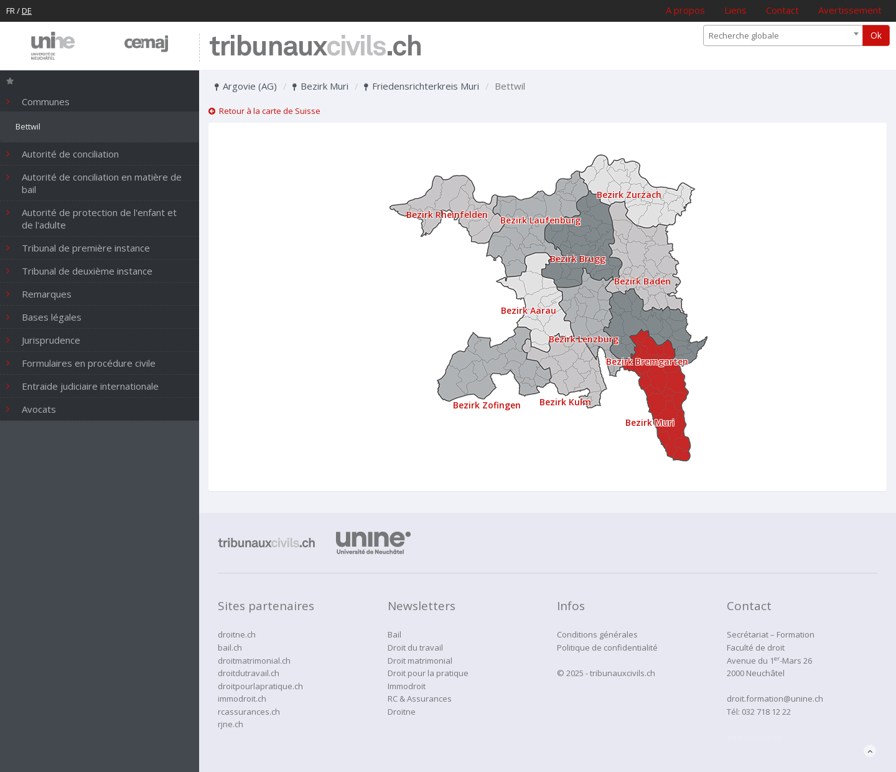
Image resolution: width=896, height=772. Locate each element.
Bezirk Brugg (577, 259)
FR (10, 10)
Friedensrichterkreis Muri (421, 86)
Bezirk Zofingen (487, 405)
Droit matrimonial (420, 660)
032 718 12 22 (766, 711)
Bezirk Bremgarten (647, 361)
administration (754, 737)
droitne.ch (237, 634)
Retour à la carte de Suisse (264, 110)
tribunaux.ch (315, 48)
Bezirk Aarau (528, 310)
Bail (394, 634)
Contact (782, 10)
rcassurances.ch (249, 711)
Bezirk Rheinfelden (447, 214)
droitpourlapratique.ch (260, 686)
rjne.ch (230, 724)
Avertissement (850, 10)
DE (27, 10)
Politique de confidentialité (607, 647)
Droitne (402, 711)
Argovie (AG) (246, 86)
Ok (876, 35)
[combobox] (783, 35)
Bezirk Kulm (565, 402)
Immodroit (407, 686)
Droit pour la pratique (428, 673)
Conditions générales (597, 634)
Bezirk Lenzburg (583, 339)
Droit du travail (415, 647)
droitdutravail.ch (248, 673)
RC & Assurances (420, 698)
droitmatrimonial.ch (254, 660)
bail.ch (230, 647)
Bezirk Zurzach (629, 194)
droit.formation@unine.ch (775, 698)
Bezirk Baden (642, 281)
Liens (735, 10)
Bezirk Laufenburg (540, 220)
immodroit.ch (242, 698)
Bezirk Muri (320, 86)
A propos (685, 10)
